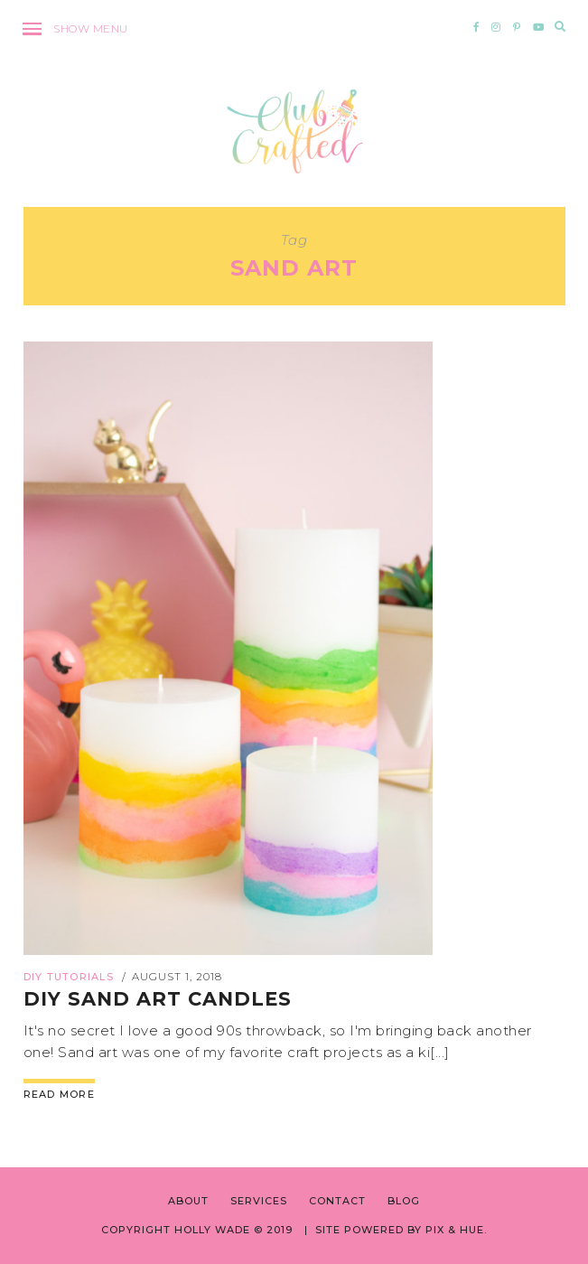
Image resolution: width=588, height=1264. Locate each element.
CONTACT (337, 1200)
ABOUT (188, 1200)
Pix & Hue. (456, 1229)
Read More (59, 1094)
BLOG (403, 1200)
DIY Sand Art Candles (157, 999)
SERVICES (258, 1200)
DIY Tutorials (68, 976)
